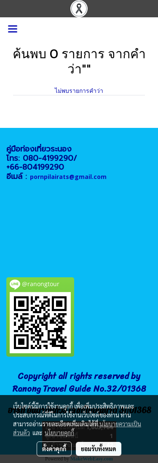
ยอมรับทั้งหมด (98, 448)
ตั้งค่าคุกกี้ (54, 448)
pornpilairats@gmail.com (68, 177)
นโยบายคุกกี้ (59, 432)
